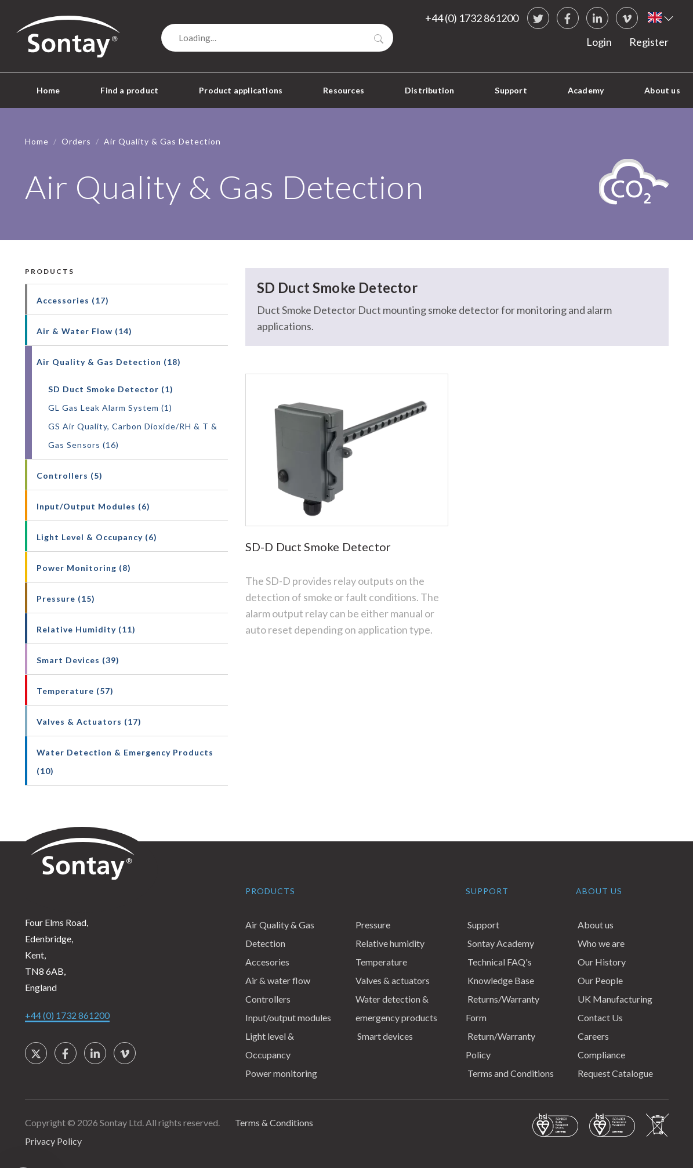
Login (599, 41)
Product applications (240, 90)
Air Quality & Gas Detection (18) (109, 362)
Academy (586, 90)
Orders (76, 141)
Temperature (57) (75, 691)
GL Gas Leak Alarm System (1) (110, 408)
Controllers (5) (70, 475)
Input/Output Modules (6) (93, 506)
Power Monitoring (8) (84, 568)
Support (511, 90)
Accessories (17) (73, 300)
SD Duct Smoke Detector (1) (110, 389)
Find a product (129, 90)
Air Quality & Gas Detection (162, 141)
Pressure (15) (66, 598)
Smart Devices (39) (78, 660)
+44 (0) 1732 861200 (471, 18)
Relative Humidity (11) (86, 629)
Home (48, 90)
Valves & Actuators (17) (89, 721)
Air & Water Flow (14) (84, 331)
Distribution (429, 90)
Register (649, 41)
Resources (343, 90)
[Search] (277, 38)
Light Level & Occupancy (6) (97, 537)
